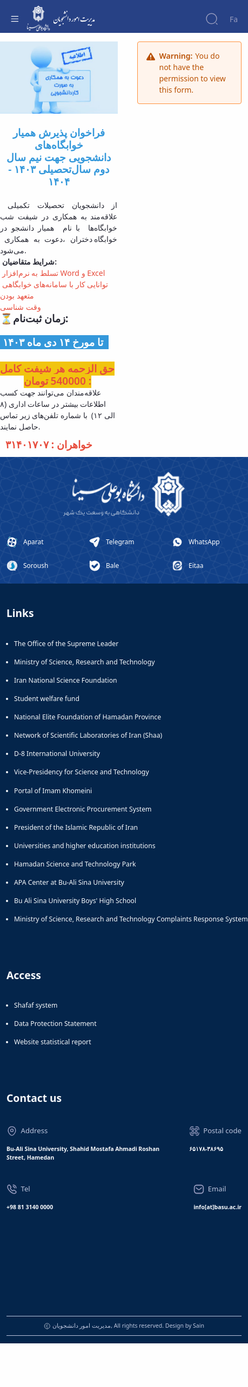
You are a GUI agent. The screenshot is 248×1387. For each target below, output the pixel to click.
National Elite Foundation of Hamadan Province (87, 717)
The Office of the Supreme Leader (66, 643)
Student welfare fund (46, 698)
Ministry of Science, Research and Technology (84, 662)
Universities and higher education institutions (85, 845)
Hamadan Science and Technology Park (75, 864)
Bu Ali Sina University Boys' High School (75, 900)
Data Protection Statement (55, 1023)
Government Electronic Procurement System (83, 809)
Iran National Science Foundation (65, 680)
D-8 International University (57, 753)
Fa (234, 19)
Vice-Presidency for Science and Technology (81, 771)
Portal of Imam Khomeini (53, 790)
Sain (198, 1325)
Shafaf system (35, 1005)
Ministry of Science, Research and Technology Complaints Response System (131, 919)
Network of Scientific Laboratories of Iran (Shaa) (88, 735)
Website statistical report (52, 1041)
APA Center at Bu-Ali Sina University (69, 882)
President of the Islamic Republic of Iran (76, 827)
